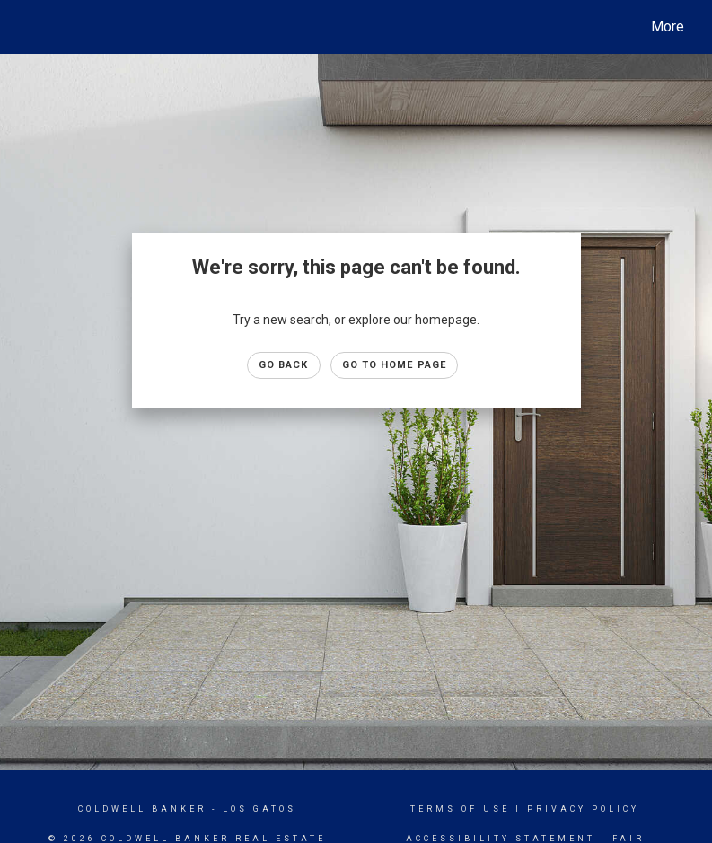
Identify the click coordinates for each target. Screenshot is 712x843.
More (667, 26)
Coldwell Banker (142, 808)
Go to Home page (394, 365)
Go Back (284, 365)
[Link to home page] (29, 27)
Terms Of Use (460, 808)
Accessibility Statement (500, 838)
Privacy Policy (583, 808)
